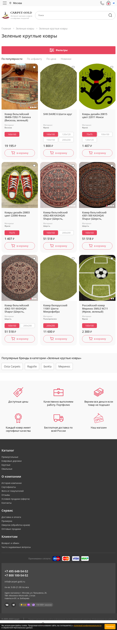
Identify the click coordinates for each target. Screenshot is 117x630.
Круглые (6, 465)
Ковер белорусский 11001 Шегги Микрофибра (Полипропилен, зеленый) (55, 309)
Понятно (110, 626)
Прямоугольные (10, 457)
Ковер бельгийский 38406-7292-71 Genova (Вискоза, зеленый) (18, 117)
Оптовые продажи (11, 529)
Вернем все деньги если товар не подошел (98, 397)
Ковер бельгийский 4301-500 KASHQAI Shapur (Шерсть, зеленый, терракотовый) (94, 216)
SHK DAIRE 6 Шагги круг (57, 114)
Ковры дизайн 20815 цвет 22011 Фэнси (94, 116)
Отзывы (6, 495)
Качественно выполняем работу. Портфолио (58, 397)
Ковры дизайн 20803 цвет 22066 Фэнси (17, 214)
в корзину (22, 153)
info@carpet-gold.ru (15, 581)
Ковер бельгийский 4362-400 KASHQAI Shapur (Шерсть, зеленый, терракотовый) (55, 216)
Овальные (7, 469)
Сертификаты (9, 487)
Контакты (7, 503)
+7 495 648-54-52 (16, 571)
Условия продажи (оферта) (16, 499)
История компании (12, 483)
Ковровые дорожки (12, 461)
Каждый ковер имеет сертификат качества (18, 423)
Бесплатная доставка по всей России (58, 423)
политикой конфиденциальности (87, 626)
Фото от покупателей (13, 491)
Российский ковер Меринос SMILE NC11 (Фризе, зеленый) (95, 309)
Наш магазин (99, 422)
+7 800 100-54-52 (16, 576)
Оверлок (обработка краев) (16, 525)
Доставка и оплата (11, 517)
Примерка (7, 521)
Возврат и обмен (10, 543)
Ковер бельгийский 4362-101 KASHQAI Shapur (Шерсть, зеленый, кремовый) (17, 309)
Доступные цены (18, 396)
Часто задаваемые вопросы (16, 547)
